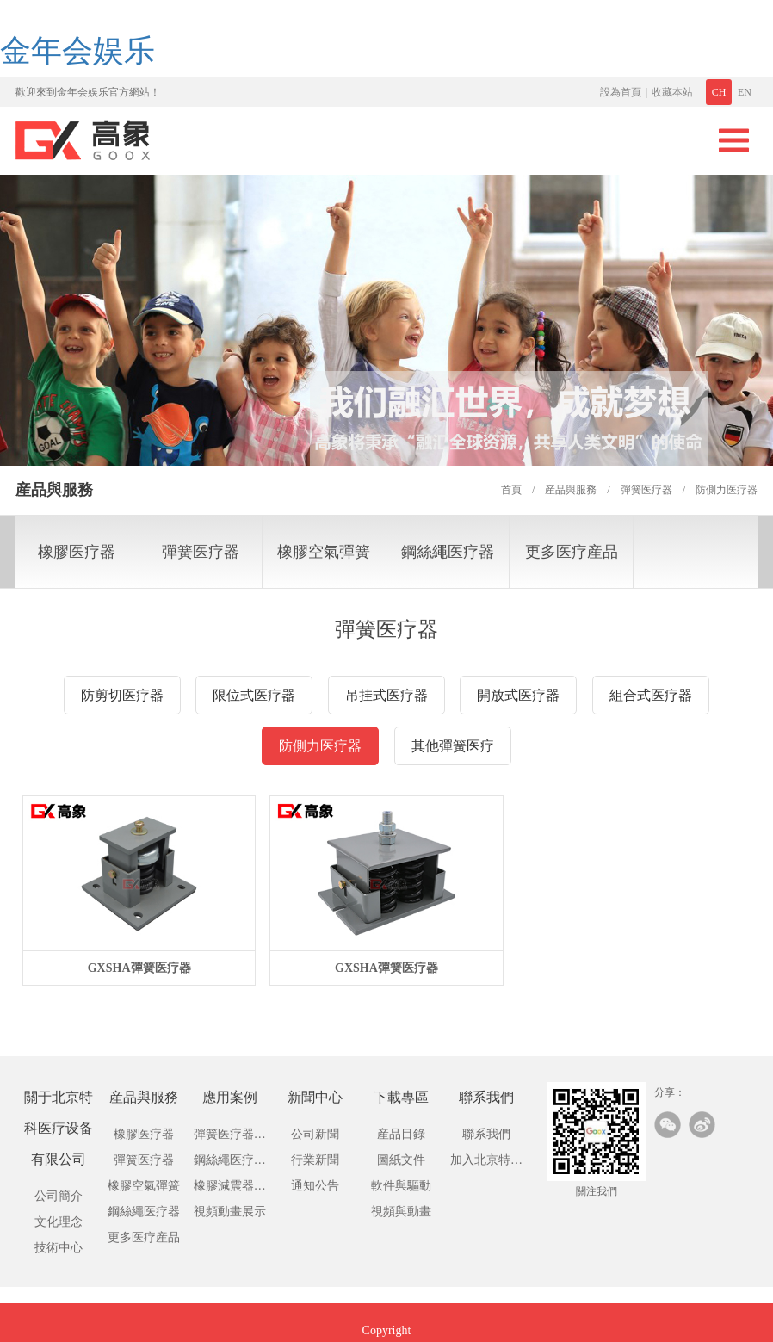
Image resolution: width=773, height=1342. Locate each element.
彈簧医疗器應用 (230, 1137)
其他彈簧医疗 (452, 746)
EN (744, 92)
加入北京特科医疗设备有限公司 (486, 1163)
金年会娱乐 (77, 51)
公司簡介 (58, 1196)
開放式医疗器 (518, 695)
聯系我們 (486, 1134)
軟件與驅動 (401, 1185)
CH (719, 92)
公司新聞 (315, 1134)
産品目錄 (401, 1134)
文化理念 (58, 1221)
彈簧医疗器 (200, 551)
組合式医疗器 (650, 695)
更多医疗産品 (571, 551)
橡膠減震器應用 (230, 1189)
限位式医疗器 (254, 695)
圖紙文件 (401, 1159)
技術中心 (58, 1247)
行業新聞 (315, 1159)
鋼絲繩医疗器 (447, 551)
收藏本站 (672, 92)
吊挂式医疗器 (386, 695)
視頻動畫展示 (230, 1211)
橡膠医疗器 (76, 551)
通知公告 (315, 1185)
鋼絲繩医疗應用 (230, 1163)
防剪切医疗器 (122, 695)
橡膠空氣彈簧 (323, 551)
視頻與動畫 (401, 1211)
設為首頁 (620, 92)
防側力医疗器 (320, 746)
